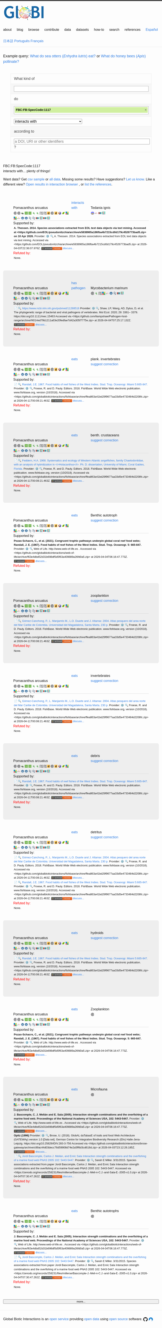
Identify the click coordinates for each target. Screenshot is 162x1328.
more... (81, 1301)
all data (54, 179)
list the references (98, 184)
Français (37, 41)
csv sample (36, 179)
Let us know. (135, 179)
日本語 (8, 41)
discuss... (68, 248)
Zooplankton (100, 1009)
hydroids (97, 933)
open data (91, 1319)
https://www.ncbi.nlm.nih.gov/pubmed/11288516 (51, 308)
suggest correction (104, 364)
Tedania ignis (100, 208)
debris (95, 756)
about (7, 29)
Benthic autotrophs (105, 1211)
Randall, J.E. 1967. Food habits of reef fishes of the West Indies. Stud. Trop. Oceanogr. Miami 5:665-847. (85, 384)
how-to (99, 29)
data (67, 29)
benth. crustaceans (105, 435)
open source (118, 1319)
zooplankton (100, 595)
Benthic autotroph (104, 515)
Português (22, 41)
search (114, 29)
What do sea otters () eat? (63, 56)
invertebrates (100, 675)
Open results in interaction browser (52, 184)
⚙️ (47, 236)
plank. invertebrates (105, 359)
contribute (51, 29)
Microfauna (99, 1089)
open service (59, 1319)
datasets (82, 29)
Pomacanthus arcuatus (30, 208)
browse (33, 29)
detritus (96, 832)
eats (74, 359)
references (132, 29)
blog (20, 29)
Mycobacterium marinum (109, 288)
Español (152, 29)
